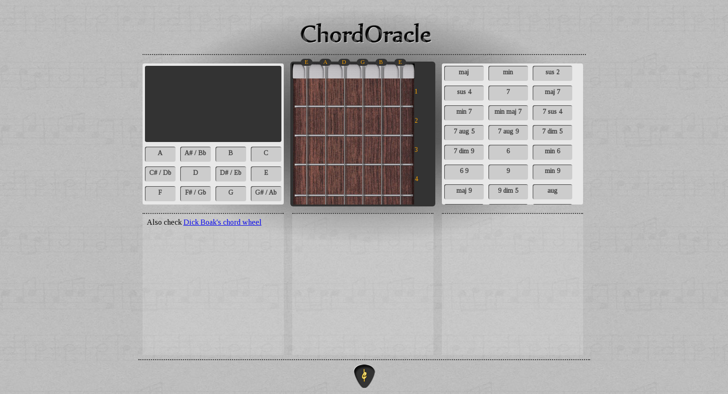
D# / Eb (230, 172)
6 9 (464, 170)
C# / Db (160, 172)
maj (464, 72)
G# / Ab (266, 192)
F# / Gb (195, 192)
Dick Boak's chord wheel (223, 222)
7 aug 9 (508, 131)
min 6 (552, 151)
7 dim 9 (464, 151)
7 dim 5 (552, 131)
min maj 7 (508, 111)
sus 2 (552, 72)
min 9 (552, 170)
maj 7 (552, 91)
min (508, 72)
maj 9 (464, 190)
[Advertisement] (512, 278)
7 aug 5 (464, 131)
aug (552, 190)
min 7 (464, 111)
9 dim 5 (508, 190)
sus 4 (464, 91)
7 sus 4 (552, 111)
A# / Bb (195, 153)
